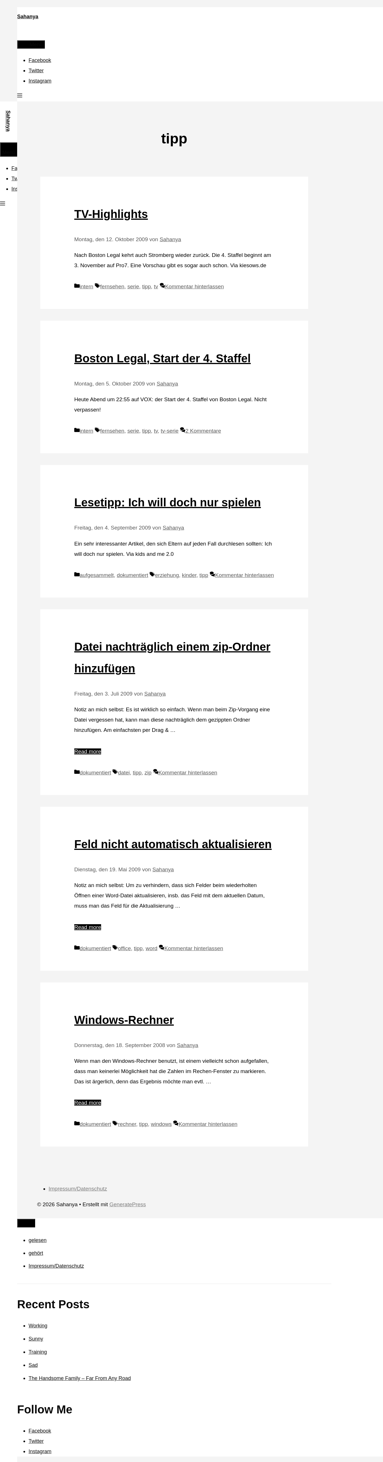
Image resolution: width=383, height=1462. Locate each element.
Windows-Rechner (124, 1020)
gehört (36, 1253)
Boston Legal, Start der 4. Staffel (162, 358)
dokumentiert (132, 575)
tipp (146, 286)
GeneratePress (127, 1204)
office (124, 948)
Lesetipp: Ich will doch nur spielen (167, 502)
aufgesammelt (97, 575)
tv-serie (170, 431)
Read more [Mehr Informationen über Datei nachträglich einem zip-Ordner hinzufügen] (87, 751)
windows (161, 1124)
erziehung (167, 575)
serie (133, 286)
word (151, 948)
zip (148, 773)
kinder (189, 575)
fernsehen (112, 286)
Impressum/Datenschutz (78, 1189)
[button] (19, 96)
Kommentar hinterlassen (194, 286)
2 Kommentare (203, 431)
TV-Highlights (111, 214)
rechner (127, 1124)
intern (86, 286)
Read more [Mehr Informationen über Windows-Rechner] (87, 1103)
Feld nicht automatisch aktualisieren (173, 844)
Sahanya (27, 16)
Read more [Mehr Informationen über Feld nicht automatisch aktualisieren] (87, 927)
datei (124, 773)
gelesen (38, 1240)
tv (156, 286)
